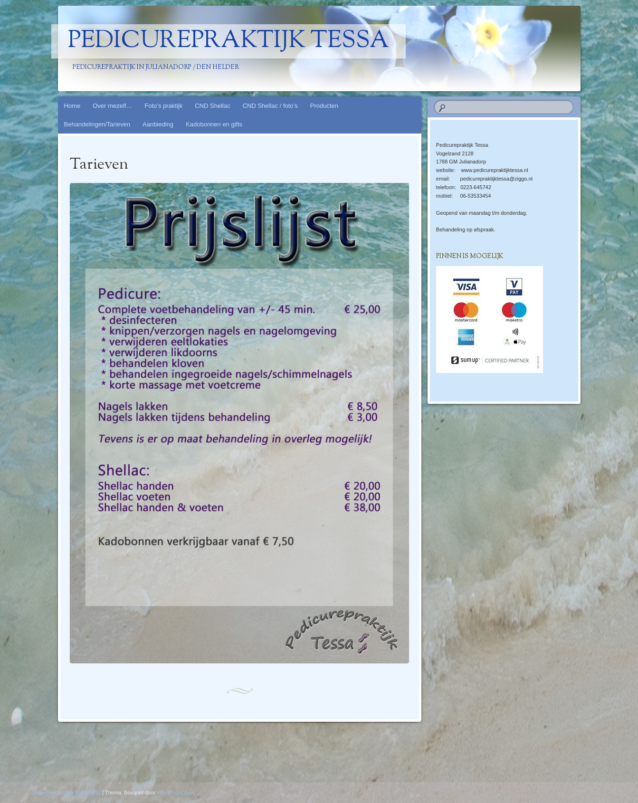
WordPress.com (175, 792)
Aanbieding (158, 124)
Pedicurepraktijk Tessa (228, 41)
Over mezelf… (112, 105)
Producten (324, 105)
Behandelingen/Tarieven (97, 124)
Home (72, 105)
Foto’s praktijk (163, 105)
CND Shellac (212, 105)
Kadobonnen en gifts (214, 124)
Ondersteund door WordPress (66, 792)
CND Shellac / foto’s (270, 105)
